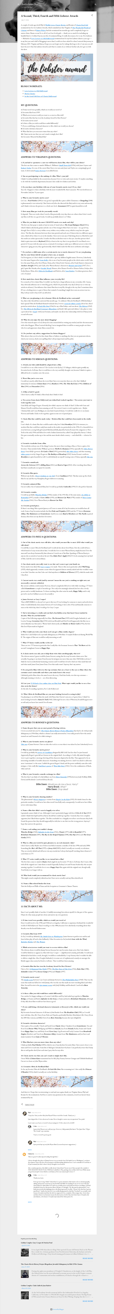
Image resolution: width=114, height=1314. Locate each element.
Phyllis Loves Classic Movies (56, 25)
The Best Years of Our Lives (62, 969)
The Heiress (83, 306)
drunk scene (28, 980)
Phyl (29, 1112)
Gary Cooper (45, 567)
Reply (30, 1150)
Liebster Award (29, 1105)
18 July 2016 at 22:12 (41, 1141)
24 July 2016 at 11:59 (42, 1175)
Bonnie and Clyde (75, 265)
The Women (40, 942)
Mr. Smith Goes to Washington (51, 936)
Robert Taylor (26, 168)
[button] (92, 15)
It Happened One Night (38, 969)
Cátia (35, 1126)
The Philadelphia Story (70, 980)
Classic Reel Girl (82, 25)
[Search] (95, 5)
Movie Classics (29, 93)
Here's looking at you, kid (45, 476)
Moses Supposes (39, 799)
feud (35, 312)
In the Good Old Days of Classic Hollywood (40, 96)
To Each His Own (43, 306)
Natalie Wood (46, 268)
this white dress (72, 451)
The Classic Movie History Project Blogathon (57, 731)
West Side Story (59, 766)
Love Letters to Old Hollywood (42, 38)
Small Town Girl (65, 165)
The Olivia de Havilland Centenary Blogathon (39, 309)
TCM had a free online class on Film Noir (46, 683)
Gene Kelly (44, 260)
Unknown (31, 1154)
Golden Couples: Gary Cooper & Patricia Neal (36, 1243)
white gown (25, 454)
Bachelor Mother (27, 942)
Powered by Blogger (57, 1309)
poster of (45, 752)
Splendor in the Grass (46, 832)
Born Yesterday (61, 777)
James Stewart (40, 171)
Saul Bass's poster (45, 766)
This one (24, 744)
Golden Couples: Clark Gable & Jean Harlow (36, 1285)
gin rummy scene (46, 985)
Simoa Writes (41, 30)
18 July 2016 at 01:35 (36, 1112)
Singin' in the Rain (63, 799)
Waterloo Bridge (41, 495)
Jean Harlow (70, 271)
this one (90, 457)
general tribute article (73, 303)
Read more (88, 1258)
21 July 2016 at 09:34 (39, 1154)
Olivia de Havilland (45, 271)
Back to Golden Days (30, 4)
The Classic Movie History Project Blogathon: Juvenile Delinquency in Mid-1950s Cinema (51, 1264)
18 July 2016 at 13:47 (42, 1126)
